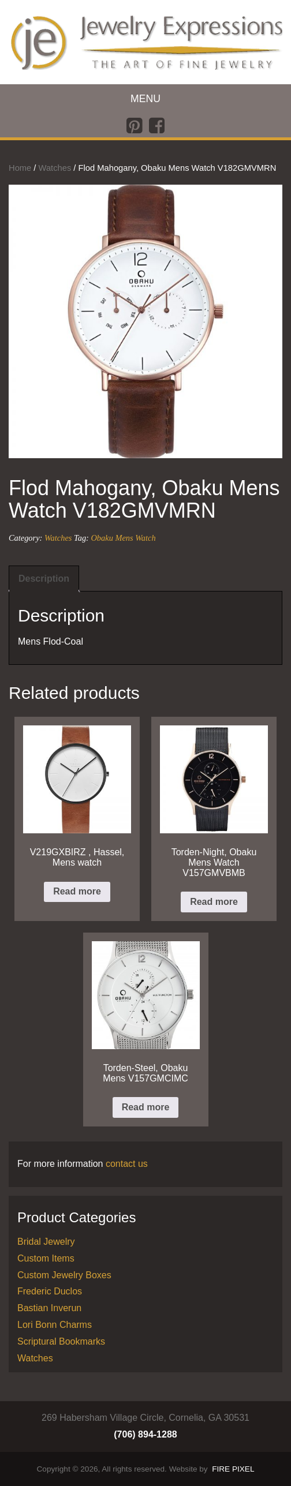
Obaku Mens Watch (123, 537)
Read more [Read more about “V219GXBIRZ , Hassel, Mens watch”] (77, 891)
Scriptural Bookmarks (61, 1341)
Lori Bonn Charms (54, 1325)
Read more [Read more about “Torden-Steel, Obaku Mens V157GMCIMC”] (146, 1107)
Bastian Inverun (49, 1308)
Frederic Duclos (49, 1291)
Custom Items (45, 1258)
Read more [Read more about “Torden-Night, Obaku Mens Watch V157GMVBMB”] (214, 902)
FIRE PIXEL (233, 1469)
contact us (127, 1164)
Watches (55, 168)
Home (20, 168)
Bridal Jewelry (46, 1242)
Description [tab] (43, 578)
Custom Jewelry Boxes (64, 1275)
